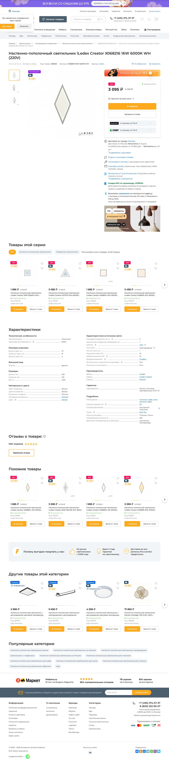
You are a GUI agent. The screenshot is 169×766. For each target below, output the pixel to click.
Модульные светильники (124, 36)
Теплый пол (111, 29)
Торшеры (93, 715)
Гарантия (13, 711)
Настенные (32, 36)
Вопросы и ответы (16, 729)
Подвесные (46, 36)
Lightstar (72, 725)
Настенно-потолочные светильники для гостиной (108, 656)
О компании (140, 11)
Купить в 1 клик (132, 114)
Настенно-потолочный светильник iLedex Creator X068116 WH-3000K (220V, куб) (139, 294)
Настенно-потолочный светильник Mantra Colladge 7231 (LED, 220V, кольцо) (139, 614)
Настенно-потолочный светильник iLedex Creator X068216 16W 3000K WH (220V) (139, 509)
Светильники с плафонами (22, 656)
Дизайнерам (154, 11)
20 (140, 404)
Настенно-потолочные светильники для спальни (124, 661)
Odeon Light (74, 715)
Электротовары (94, 29)
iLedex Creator (145, 377)
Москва (131, 141)
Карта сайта (14, 736)
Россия (142, 380)
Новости (12, 725)
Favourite (73, 722)
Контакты (127, 11)
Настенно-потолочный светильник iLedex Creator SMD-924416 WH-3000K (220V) (65, 509)
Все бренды (74, 732)
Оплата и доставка (88, 11)
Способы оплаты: (116, 166)
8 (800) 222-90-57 (150, 706)
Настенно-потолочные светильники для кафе (30, 661)
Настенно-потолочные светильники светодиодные (123, 650)
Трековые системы (91, 36)
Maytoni (72, 711)
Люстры (12, 36)
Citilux (71, 729)
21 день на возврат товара (120, 157)
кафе (150, 400)
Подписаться (141, 692)
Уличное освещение (44, 29)
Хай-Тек (142, 412)
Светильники (95, 729)
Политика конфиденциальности (23, 708)
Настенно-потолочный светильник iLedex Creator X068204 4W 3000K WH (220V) (26, 509)
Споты (106, 36)
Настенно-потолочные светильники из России (60, 656)
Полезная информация (19, 722)
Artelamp (73, 708)
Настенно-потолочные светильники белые (29, 650)
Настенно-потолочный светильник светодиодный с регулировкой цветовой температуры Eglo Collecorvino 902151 (64, 614)
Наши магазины (16, 732)
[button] (165, 285)
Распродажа (153, 29)
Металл (65, 397)
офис (149, 402)
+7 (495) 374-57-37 (124, 18)
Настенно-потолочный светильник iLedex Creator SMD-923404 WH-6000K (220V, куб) (26, 294)
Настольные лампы (147, 36)
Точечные (74, 36)
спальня (143, 402)
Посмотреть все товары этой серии (100, 252)
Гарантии (116, 11)
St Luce (72, 718)
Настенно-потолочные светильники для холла (76, 661)
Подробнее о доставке (119, 153)
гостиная (143, 400)
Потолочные (60, 36)
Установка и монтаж (118, 162)
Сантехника (76, 29)
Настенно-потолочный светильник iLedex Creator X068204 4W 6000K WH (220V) (101, 509)
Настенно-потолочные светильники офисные (30, 666)
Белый (65, 400)
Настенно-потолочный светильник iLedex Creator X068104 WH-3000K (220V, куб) (101, 294)
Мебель (63, 29)
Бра (21, 36)
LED (141, 345)
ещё (58, 666)
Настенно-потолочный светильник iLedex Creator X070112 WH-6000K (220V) (64, 294)
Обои (124, 29)
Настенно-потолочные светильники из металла (75, 650)
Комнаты (134, 29)
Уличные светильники (99, 722)
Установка (103, 11)
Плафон (142, 359)
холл (155, 400)
